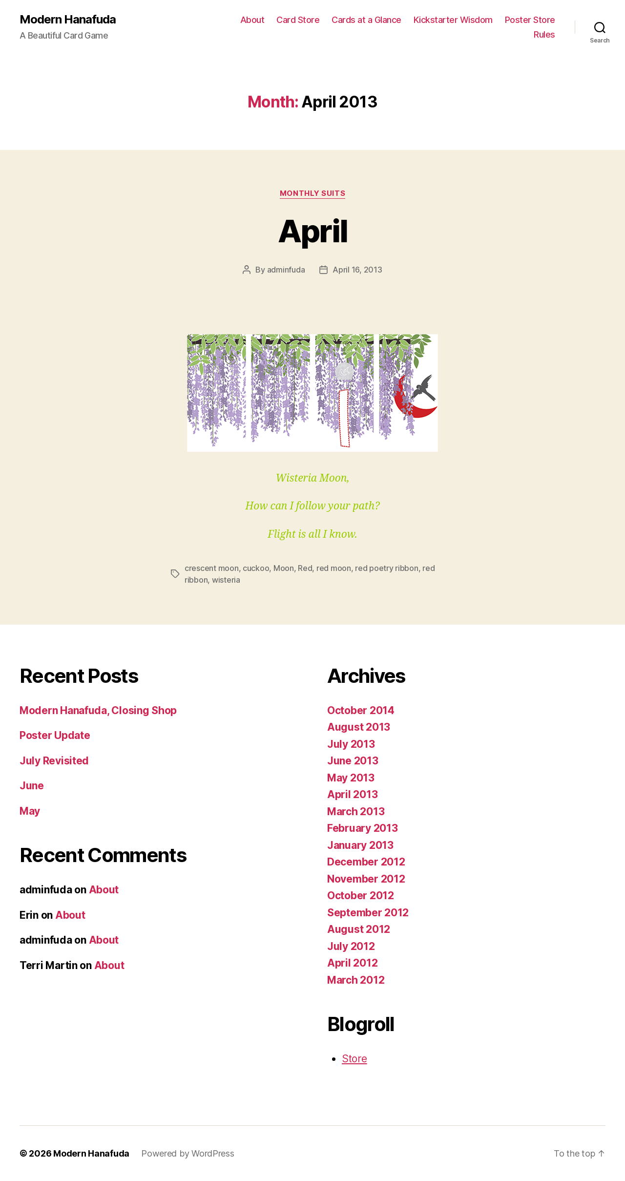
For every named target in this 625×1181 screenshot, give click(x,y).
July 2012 (351, 946)
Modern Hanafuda (68, 19)
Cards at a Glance (366, 20)
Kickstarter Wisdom (453, 20)
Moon (283, 568)
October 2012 (360, 895)
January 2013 (360, 845)
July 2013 (351, 744)
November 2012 (366, 879)
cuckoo (256, 568)
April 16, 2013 (357, 269)
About (252, 20)
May (30, 811)
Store (354, 1059)
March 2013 (355, 811)
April (313, 231)
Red (305, 568)
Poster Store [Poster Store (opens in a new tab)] (530, 20)
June (32, 786)
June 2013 (352, 761)
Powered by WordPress (187, 1153)
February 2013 (362, 828)
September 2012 (368, 913)
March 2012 (355, 980)
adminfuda (286, 269)
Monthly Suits (312, 193)
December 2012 (366, 862)
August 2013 (358, 727)
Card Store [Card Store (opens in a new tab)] (297, 20)
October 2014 (361, 710)
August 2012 (358, 929)
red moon (333, 568)
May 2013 (351, 778)
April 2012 (352, 963)
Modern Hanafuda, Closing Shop (98, 710)
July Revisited (54, 761)
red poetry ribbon (386, 568)
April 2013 (352, 794)
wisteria (226, 580)
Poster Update (55, 735)
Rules (544, 34)
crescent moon (212, 568)
